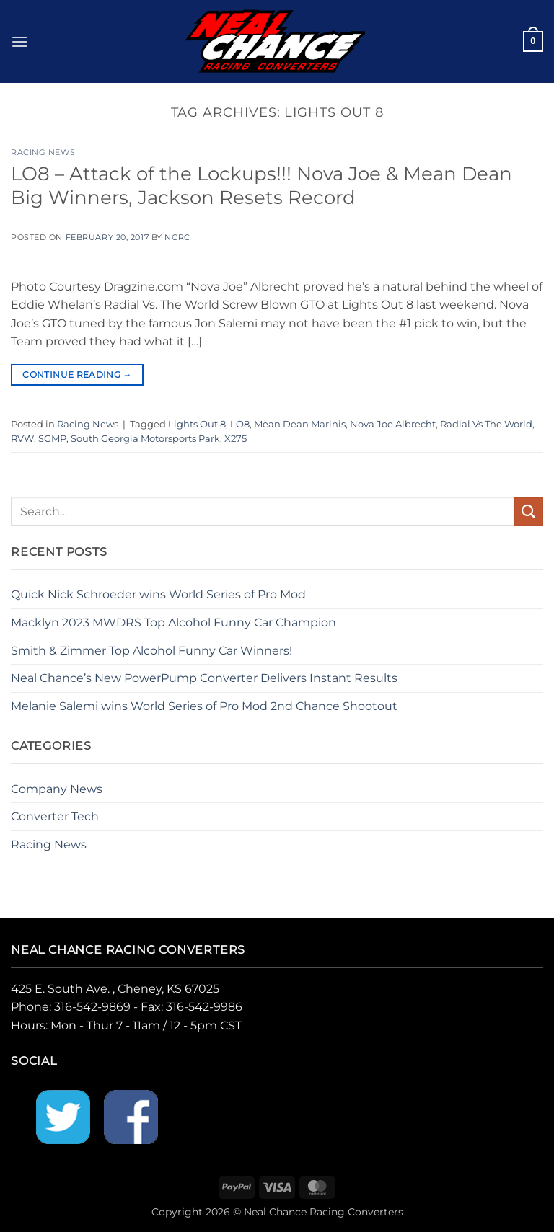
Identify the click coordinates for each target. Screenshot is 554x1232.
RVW (22, 438)
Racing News (43, 152)
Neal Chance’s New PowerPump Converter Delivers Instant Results (204, 678)
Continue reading (77, 374)
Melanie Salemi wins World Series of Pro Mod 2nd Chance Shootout (204, 706)
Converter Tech (55, 816)
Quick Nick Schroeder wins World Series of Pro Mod (158, 594)
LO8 (240, 424)
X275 (235, 438)
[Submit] (528, 511)
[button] (19, 41)
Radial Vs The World (486, 424)
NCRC (177, 237)
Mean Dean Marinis (300, 424)
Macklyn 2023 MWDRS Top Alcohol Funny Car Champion (173, 622)
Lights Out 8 (197, 424)
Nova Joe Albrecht (393, 424)
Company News (56, 789)
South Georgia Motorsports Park (145, 438)
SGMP (52, 438)
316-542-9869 (92, 1007)
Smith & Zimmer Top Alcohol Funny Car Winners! (151, 650)
